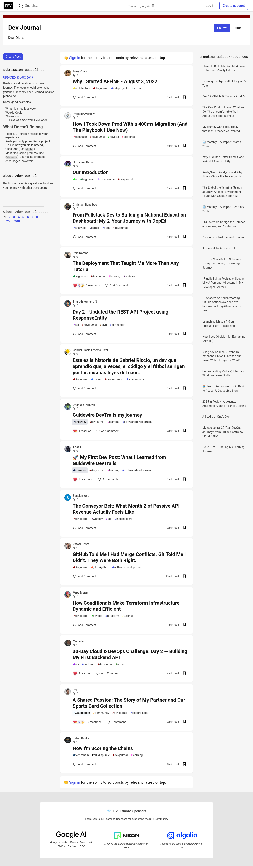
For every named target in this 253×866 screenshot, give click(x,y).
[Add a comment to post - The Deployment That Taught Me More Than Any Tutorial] (86, 285)
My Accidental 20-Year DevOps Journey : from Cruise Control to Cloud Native (222, 432)
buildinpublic (101, 755)
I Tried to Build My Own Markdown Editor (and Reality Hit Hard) (224, 68)
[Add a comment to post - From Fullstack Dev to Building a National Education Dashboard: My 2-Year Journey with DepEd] (85, 237)
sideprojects (120, 88)
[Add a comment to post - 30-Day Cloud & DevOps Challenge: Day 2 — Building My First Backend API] (82, 673)
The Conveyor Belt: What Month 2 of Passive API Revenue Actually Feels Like (126, 509)
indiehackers (123, 519)
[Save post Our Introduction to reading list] (184, 188)
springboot (117, 325)
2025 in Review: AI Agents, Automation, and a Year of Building (224, 403)
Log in (210, 6)
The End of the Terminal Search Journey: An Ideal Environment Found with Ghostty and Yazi (222, 192)
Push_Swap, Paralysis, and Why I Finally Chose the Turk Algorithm (223, 174)
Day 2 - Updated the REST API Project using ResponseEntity (120, 315)
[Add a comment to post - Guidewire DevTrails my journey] (82, 431)
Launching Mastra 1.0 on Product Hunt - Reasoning (218, 323)
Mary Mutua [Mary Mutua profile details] (80, 592)
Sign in (74, 58)
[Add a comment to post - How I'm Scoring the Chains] (85, 764)
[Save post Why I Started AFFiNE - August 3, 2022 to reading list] (184, 97)
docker (96, 379)
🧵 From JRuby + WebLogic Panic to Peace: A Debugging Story (223, 388)
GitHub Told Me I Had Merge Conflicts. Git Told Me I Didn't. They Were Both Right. (129, 557)
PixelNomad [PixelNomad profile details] (80, 253)
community (101, 713)
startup (137, 88)
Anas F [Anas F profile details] (77, 447)
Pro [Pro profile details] (75, 689)
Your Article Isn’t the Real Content (223, 237)
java (103, 325)
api (76, 325)
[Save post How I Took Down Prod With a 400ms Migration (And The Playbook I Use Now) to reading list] (184, 146)
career (94, 228)
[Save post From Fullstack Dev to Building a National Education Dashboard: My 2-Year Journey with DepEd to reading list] (184, 237)
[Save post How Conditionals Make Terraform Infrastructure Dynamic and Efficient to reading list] (184, 625)
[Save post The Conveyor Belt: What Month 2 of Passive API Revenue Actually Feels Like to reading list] (184, 528)
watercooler (81, 713)
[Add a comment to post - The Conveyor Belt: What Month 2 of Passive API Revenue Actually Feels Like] (85, 528)
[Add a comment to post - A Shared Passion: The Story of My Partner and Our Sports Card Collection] (87, 722)
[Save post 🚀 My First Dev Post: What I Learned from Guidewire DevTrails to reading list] (184, 479)
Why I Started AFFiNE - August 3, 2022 (115, 81)
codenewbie (106, 179)
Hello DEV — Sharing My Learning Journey (223, 449)
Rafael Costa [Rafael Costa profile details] (81, 544)
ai (75, 179)
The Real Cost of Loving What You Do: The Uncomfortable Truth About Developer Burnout (223, 111)
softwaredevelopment (137, 422)
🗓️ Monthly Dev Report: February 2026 (223, 209)
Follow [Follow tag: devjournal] (222, 28)
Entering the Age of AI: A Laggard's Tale (224, 83)
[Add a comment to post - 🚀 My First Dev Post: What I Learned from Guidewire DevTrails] (83, 479)
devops (113, 137)
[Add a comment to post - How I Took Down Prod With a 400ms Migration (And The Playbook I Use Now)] (85, 146)
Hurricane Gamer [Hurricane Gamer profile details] (84, 162)
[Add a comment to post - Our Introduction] (85, 188)
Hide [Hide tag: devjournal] (238, 28)
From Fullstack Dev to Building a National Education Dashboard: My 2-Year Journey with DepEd (129, 218)
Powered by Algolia (141, 6)
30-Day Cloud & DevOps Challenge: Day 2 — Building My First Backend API (130, 654)
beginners (87, 179)
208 (17, 221)
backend (88, 664)
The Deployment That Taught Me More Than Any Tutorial (126, 266)
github (104, 567)
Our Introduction (91, 172)
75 (8, 221)
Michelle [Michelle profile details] (78, 641)
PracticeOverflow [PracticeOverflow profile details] (84, 113)
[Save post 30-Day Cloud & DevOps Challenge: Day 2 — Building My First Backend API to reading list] (184, 673)
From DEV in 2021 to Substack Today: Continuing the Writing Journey (221, 263)
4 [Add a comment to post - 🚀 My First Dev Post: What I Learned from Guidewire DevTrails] (108, 479)
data (106, 228)
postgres (128, 137)
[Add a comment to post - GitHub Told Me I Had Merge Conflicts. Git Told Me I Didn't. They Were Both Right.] (85, 576)
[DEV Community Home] (8, 6)
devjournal (100, 88)
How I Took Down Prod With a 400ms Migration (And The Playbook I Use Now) (130, 127)
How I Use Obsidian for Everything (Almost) (223, 339)
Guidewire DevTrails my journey (107, 415)
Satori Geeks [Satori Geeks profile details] (81, 738)
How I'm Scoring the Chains (103, 748)
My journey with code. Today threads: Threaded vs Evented (221, 129)
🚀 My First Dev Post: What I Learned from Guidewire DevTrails (119, 460)
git (93, 567)
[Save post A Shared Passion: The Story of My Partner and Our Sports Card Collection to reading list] (184, 722)
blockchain (81, 755)
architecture (81, 88)
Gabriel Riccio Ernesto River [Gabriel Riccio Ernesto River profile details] (90, 350)
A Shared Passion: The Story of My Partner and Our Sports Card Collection (129, 703)
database (80, 137)
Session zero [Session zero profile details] (81, 495)
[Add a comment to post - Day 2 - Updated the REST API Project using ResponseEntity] (85, 334)
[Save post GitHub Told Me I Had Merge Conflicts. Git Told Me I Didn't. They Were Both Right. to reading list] (184, 576)
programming (114, 379)
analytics (79, 228)
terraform (112, 616)
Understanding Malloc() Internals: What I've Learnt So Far (223, 373)
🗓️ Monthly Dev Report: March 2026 (221, 144)
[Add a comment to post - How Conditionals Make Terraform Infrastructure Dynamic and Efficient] (85, 625)
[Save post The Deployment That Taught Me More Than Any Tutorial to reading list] (184, 285)
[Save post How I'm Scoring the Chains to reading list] (184, 764)
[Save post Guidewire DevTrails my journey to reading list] (184, 431)
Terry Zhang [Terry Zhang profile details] (80, 71)
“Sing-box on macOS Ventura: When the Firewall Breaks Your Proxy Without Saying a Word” (221, 356)
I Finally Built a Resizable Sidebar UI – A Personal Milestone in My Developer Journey (223, 283)
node (119, 664)
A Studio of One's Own (216, 416)
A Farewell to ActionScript (218, 248)
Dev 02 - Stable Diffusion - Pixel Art (224, 96)
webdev (129, 276)
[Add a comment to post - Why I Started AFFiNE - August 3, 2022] (85, 97)
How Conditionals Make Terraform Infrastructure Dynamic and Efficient (126, 606)
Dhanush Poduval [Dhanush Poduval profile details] (84, 404)
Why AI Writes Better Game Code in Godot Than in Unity (223, 159)
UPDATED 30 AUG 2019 (18, 77)
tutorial (127, 616)
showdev (79, 422)
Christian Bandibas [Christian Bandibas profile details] (85, 204)
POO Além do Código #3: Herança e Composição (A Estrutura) (223, 224)
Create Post (13, 56)
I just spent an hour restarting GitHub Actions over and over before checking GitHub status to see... (223, 304)
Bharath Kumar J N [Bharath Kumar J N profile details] (85, 301)
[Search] (21, 6)
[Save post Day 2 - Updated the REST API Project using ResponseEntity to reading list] (184, 334)
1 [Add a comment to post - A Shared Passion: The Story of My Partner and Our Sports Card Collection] (116, 722)
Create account (234, 6)
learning (115, 276)
